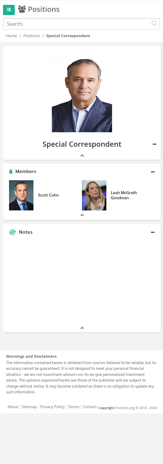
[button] (82, 171)
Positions (32, 35)
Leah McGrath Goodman (124, 195)
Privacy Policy (52, 406)
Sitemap (29, 406)
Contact (90, 406)
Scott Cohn (48, 194)
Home (11, 35)
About (13, 406)
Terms (73, 406)
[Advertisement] (82, 282)
